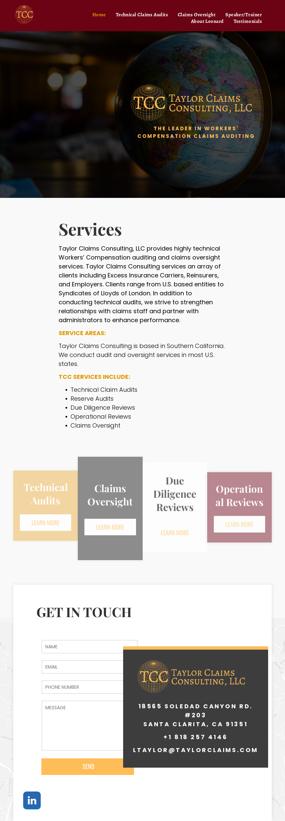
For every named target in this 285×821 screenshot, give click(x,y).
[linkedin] (32, 801)
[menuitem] (99, 14)
